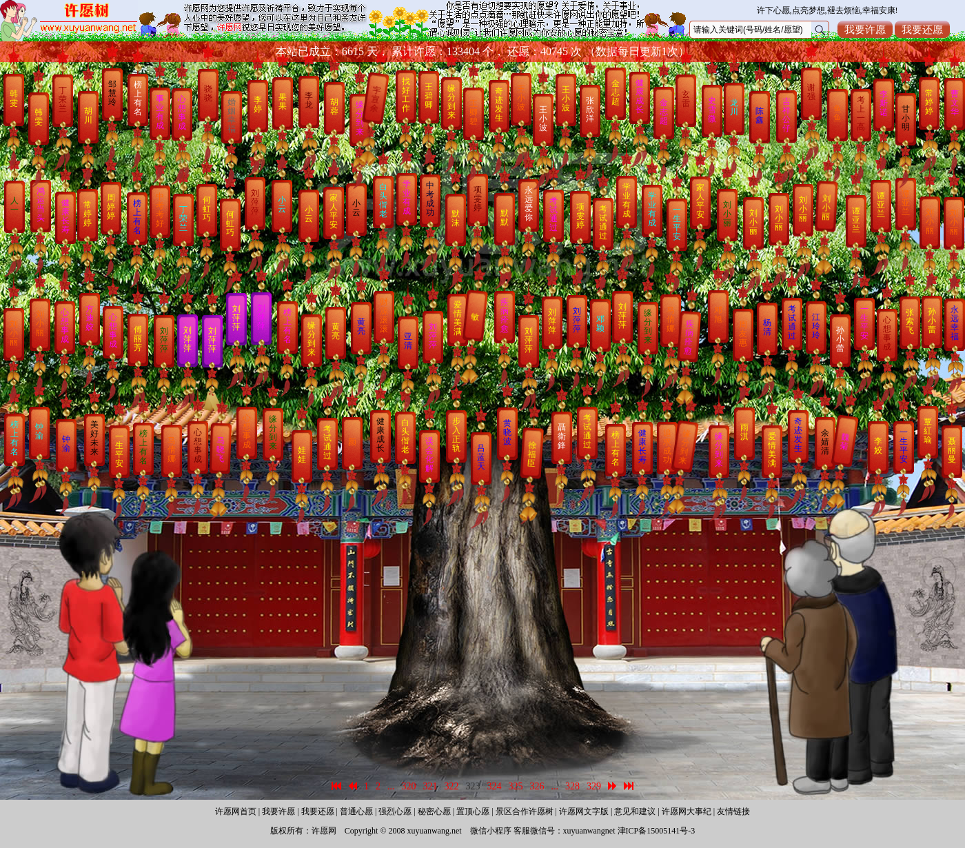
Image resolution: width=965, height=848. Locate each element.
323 (473, 786)
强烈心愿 (395, 811)
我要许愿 (865, 29)
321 (430, 786)
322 (452, 786)
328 (572, 786)
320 (409, 786)
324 (494, 786)
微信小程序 (490, 831)
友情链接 (733, 811)
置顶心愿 (472, 811)
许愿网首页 (235, 811)
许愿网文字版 (584, 811)
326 (537, 786)
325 (516, 786)
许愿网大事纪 (686, 811)
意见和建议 (635, 811)
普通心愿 (356, 811)
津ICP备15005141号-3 (656, 831)
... (391, 786)
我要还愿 (922, 29)
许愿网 (324, 831)
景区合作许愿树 (524, 811)
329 (594, 786)
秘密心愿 (434, 811)
